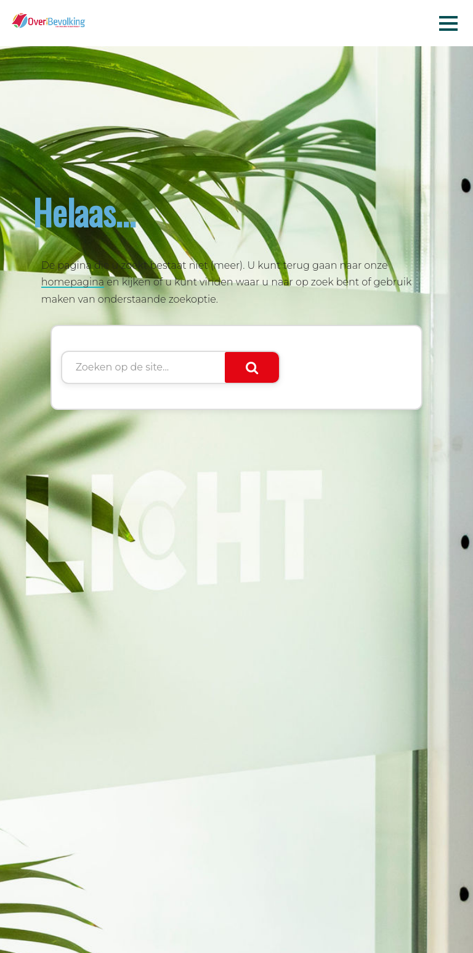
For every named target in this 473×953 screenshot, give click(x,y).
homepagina (73, 282)
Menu (448, 22)
